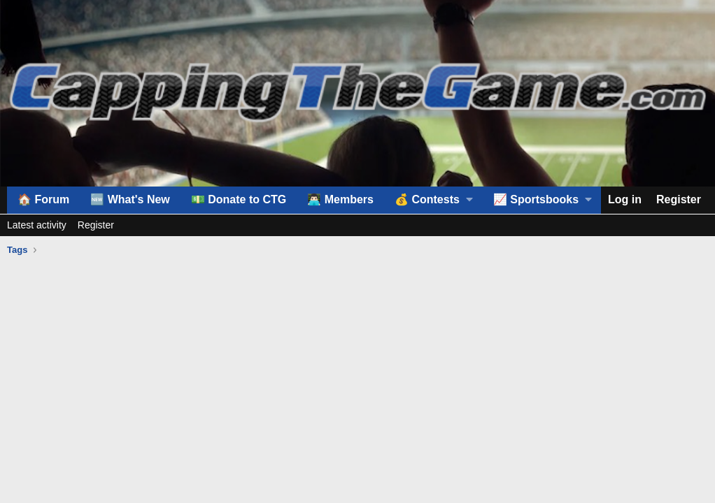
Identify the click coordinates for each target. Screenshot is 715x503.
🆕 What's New (130, 199)
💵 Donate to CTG (238, 199)
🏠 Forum (43, 199)
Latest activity (36, 225)
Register (96, 225)
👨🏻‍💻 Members (340, 199)
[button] (433, 200)
